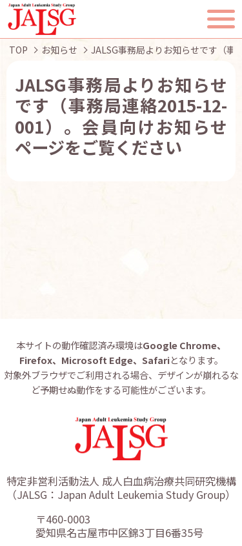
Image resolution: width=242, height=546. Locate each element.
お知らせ (59, 49)
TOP (18, 49)
